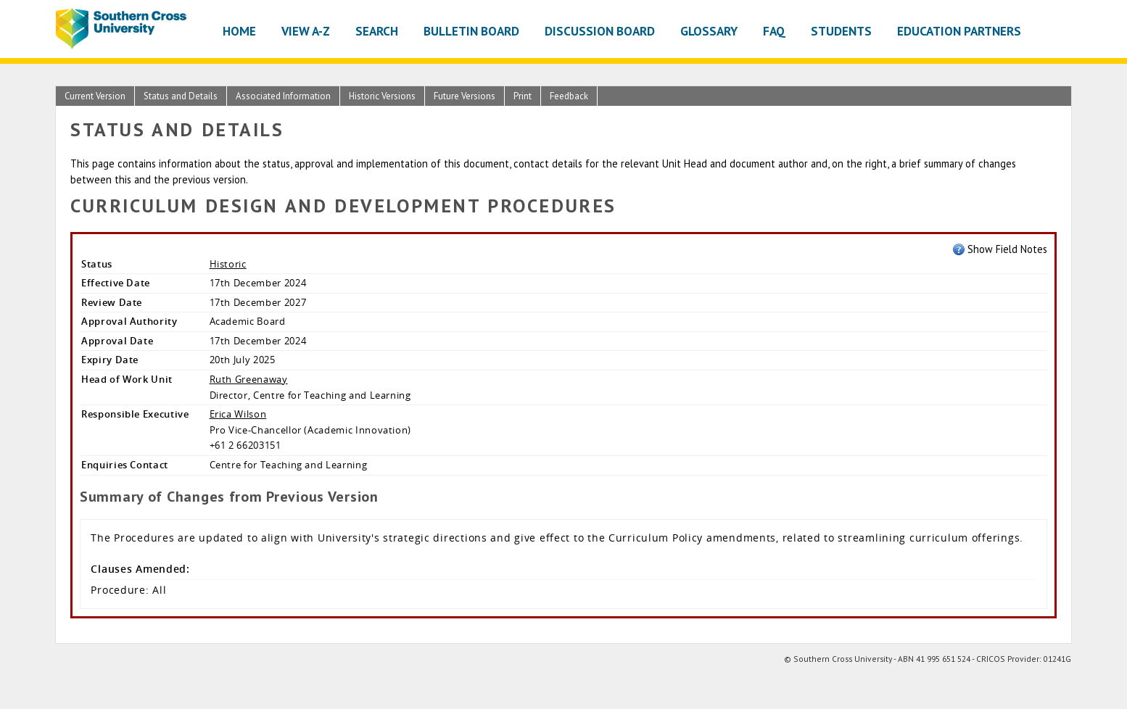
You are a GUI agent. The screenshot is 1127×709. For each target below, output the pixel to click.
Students (841, 30)
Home (239, 30)
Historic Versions (382, 96)
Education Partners (959, 30)
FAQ (774, 30)
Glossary (709, 30)
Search (376, 30)
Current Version (95, 96)
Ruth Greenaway (249, 379)
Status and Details (181, 96)
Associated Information (283, 96)
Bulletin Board (471, 30)
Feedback (569, 96)
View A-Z (305, 30)
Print (522, 96)
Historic (228, 263)
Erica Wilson (238, 413)
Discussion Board (600, 30)
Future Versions (464, 96)
